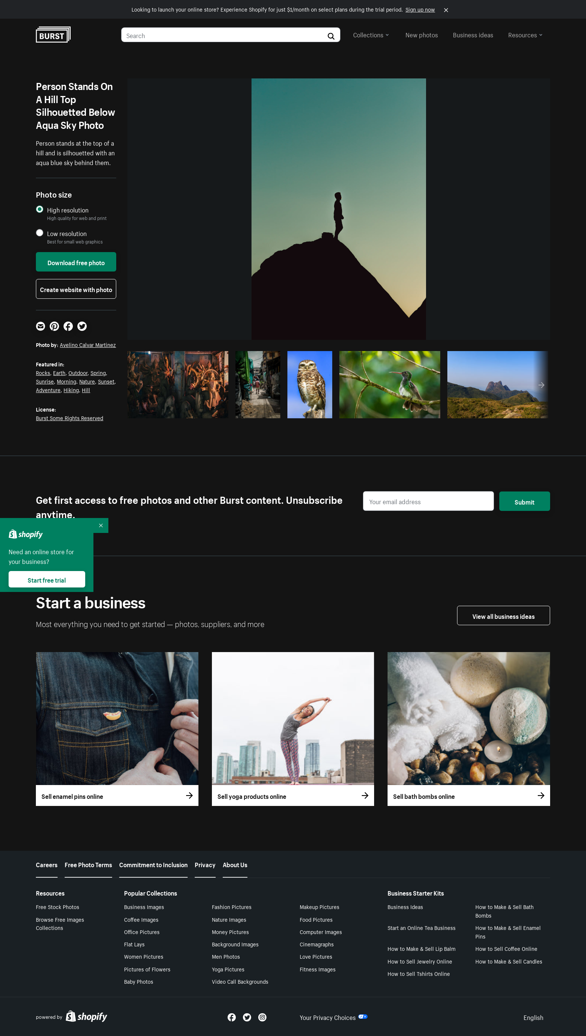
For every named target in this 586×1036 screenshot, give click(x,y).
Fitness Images (318, 969)
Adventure (48, 389)
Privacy (205, 864)
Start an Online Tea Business (422, 927)
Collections (371, 34)
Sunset (106, 381)
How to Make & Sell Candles (508, 961)
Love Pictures (316, 956)
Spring (98, 372)
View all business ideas (503, 615)
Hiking (71, 389)
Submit (524, 501)
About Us (235, 864)
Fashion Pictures (232, 906)
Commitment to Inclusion (153, 864)
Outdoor (77, 372)
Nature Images (229, 919)
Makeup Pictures (319, 906)
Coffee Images (141, 919)
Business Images (144, 906)
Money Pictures (230, 931)
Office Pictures (142, 931)
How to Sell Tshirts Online (419, 973)
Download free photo (76, 262)
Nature (87, 381)
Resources (525, 34)
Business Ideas (405, 906)
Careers (47, 864)
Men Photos (226, 956)
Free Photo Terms (88, 864)
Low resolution (67, 233)
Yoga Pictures (228, 969)
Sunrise (45, 381)
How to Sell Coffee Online (506, 948)
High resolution (68, 209)
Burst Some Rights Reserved (69, 417)
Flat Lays (134, 944)
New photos (421, 34)
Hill (86, 389)
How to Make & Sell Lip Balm (422, 948)
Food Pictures (316, 919)
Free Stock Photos (57, 906)
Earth (59, 372)
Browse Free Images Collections (60, 923)
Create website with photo (76, 289)
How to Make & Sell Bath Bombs (504, 910)
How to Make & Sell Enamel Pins (508, 931)
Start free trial (47, 579)
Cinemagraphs (317, 944)
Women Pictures (143, 956)
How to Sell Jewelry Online (420, 961)
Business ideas (473, 34)
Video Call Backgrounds (240, 981)
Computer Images (321, 931)
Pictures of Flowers (147, 969)
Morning (66, 381)
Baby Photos (138, 981)
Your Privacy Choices (334, 1016)
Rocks (43, 372)
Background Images (235, 944)
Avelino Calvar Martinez (88, 344)
